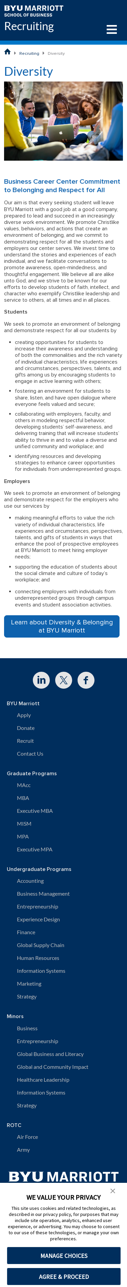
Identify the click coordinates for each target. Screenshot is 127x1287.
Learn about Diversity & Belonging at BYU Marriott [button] (62, 626)
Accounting (30, 880)
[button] (112, 1190)
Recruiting (29, 26)
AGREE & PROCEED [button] (64, 1277)
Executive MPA (34, 849)
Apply (24, 715)
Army (23, 1149)
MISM (24, 823)
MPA (23, 836)
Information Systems (41, 970)
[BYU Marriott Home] (33, 10)
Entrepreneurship (37, 906)
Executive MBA (35, 810)
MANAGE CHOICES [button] (63, 1256)
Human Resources (38, 958)
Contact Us (30, 753)
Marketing (29, 983)
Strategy (27, 996)
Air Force (27, 1136)
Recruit (25, 740)
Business (27, 1028)
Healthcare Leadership (43, 1079)
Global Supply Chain (40, 945)
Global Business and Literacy (50, 1054)
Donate (26, 728)
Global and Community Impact (52, 1066)
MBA (23, 798)
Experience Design (38, 919)
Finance (26, 932)
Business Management (43, 893)
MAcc (23, 785)
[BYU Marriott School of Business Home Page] (7, 51)
